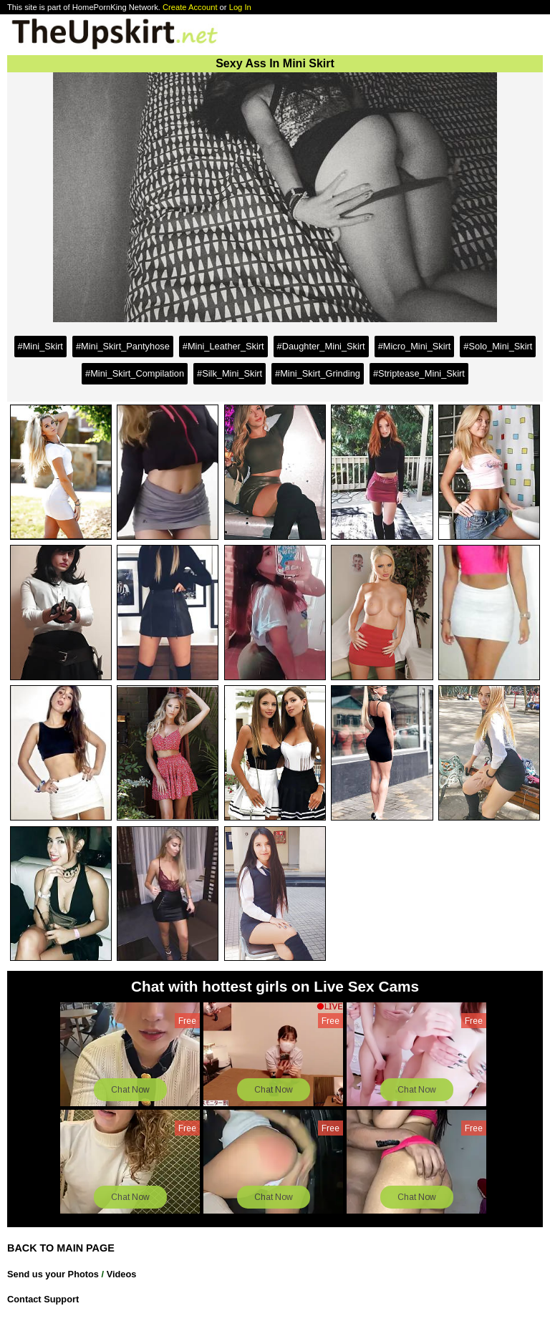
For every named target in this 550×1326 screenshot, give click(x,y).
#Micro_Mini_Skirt (414, 346)
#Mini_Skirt (40, 346)
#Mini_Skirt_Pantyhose (123, 346)
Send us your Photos (53, 1274)
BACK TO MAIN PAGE (61, 1248)
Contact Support (43, 1299)
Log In (240, 7)
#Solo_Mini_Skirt (497, 346)
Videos (122, 1274)
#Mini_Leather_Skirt (223, 346)
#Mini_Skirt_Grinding (317, 373)
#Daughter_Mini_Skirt (321, 346)
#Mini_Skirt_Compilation (134, 373)
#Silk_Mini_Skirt (229, 373)
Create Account (190, 7)
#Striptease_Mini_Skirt (419, 373)
